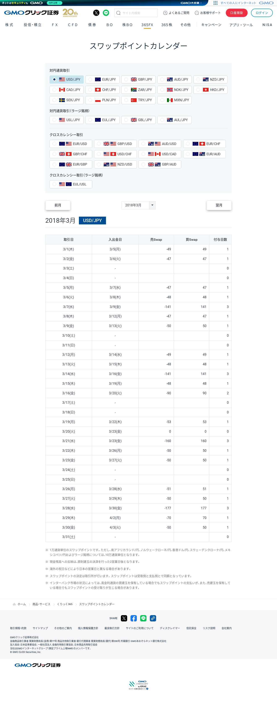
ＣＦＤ (73, 25)
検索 (118, 13)
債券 (92, 25)
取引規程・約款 (18, 628)
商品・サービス (41, 604)
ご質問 (179, 12)
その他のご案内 (63, 628)
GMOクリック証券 (41, 12)
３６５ (167, 25)
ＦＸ (54, 25)
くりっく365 (64, 604)
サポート (210, 12)
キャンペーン (211, 25)
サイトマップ (40, 628)
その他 (185, 25)
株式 (9, 25)
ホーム (22, 604)
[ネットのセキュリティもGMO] (32, 3)
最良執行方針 (112, 628)
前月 (58, 205)
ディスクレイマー (170, 628)
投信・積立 (33, 25)
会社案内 (227, 628)
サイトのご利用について (140, 628)
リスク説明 (209, 628)
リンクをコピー (153, 618)
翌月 (219, 205)
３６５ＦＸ (147, 25)
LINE (106, 13)
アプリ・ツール (241, 24)
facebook (134, 618)
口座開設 (236, 12)
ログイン (262, 12)
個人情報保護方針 (88, 628)
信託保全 (191, 628)
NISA (268, 25)
